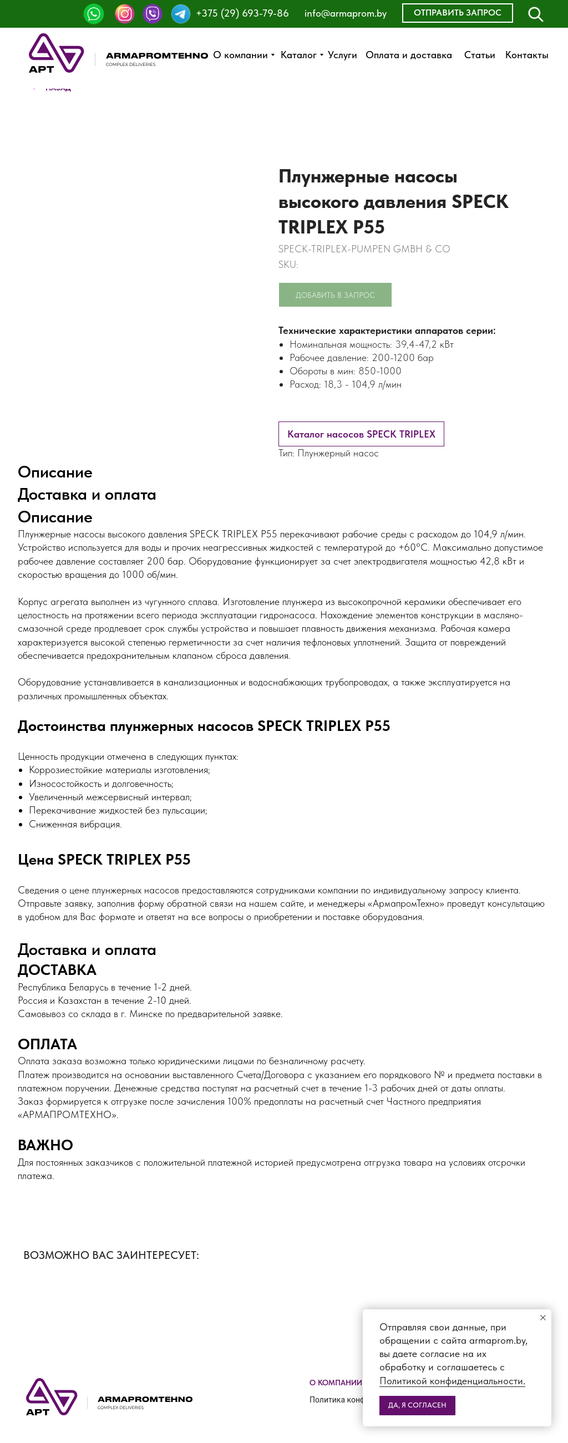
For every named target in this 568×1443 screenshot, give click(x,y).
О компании (336, 1382)
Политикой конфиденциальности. (452, 1380)
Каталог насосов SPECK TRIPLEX (361, 434)
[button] (457, 13)
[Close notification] (543, 1317)
